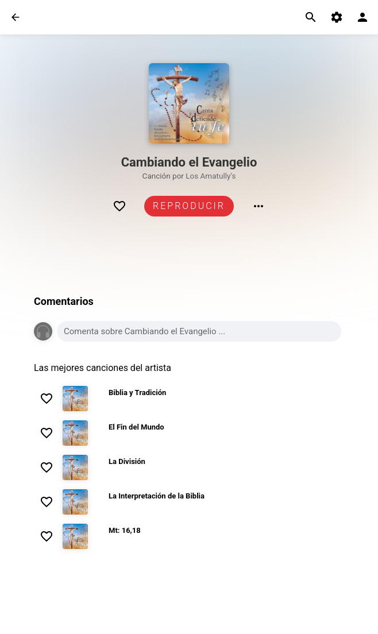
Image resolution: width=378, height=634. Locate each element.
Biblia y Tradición (137, 392)
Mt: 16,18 (125, 530)
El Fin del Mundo (136, 427)
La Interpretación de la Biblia (157, 496)
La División (127, 461)
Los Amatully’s (211, 175)
